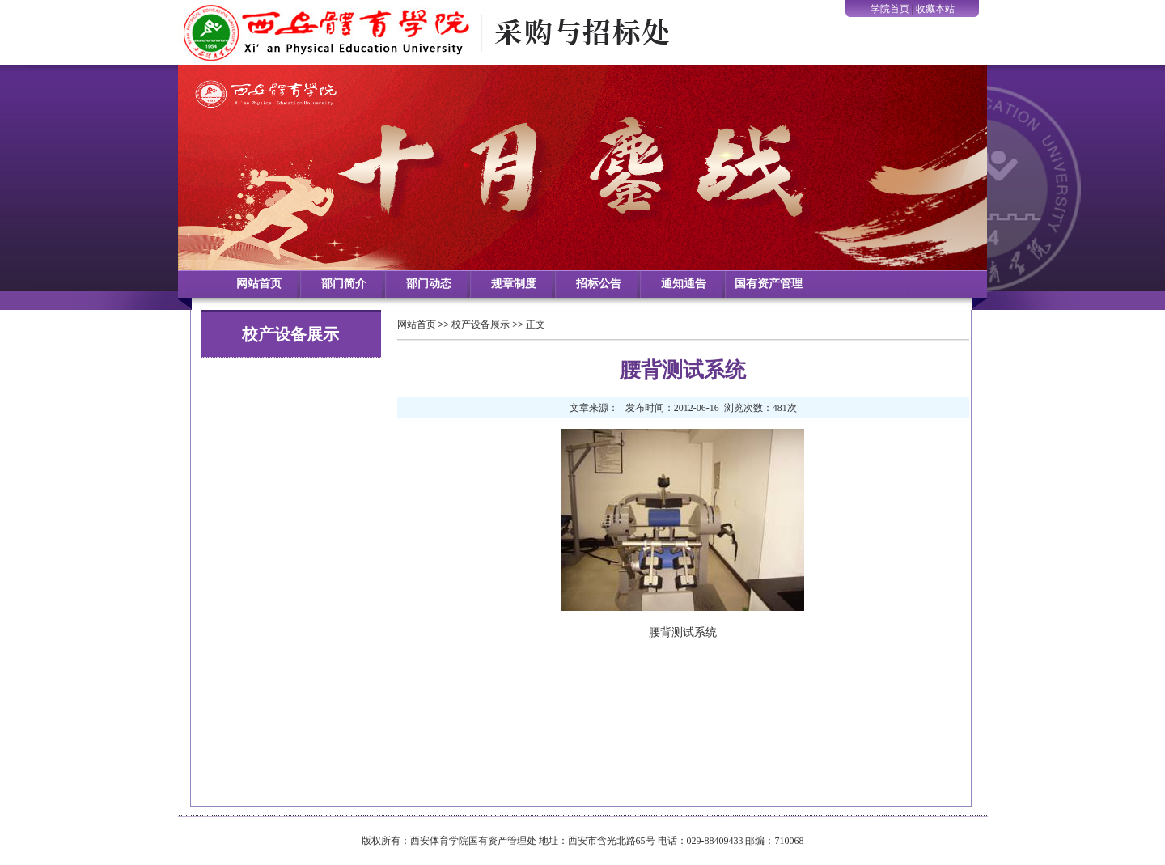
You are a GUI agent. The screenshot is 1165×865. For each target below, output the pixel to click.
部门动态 (428, 284)
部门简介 (343, 284)
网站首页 (259, 284)
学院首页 (890, 9)
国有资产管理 (769, 284)
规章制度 (513, 284)
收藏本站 (935, 9)
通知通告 (683, 284)
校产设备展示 (480, 324)
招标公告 (598, 284)
